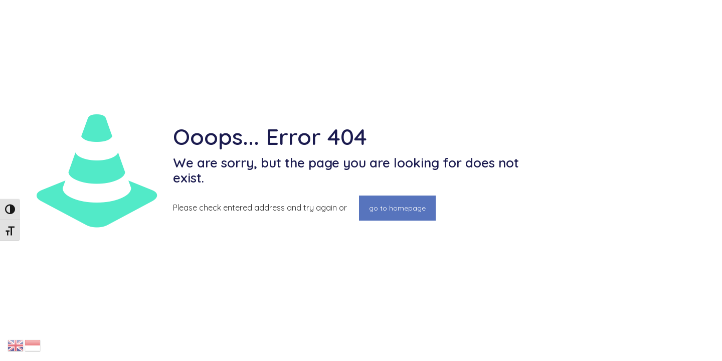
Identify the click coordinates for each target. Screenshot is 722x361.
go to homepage (397, 208)
